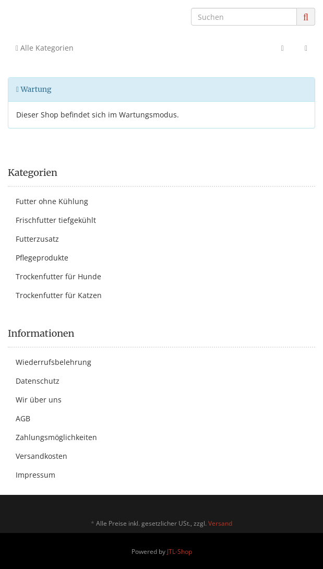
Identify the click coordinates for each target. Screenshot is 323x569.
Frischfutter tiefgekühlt (56, 220)
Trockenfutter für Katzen (59, 295)
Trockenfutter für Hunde (58, 276)
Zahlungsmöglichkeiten (56, 437)
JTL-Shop (179, 551)
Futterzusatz (37, 239)
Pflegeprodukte (42, 258)
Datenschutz (37, 381)
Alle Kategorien (45, 48)
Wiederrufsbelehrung (53, 362)
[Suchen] (244, 17)
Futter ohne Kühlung (52, 201)
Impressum (35, 475)
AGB (23, 418)
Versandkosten (41, 456)
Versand (220, 523)
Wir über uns (39, 400)
